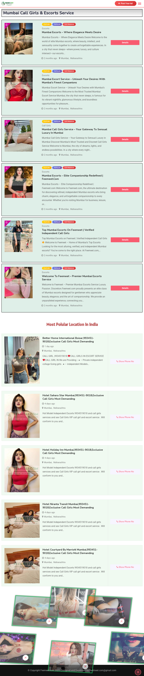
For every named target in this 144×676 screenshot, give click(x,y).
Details (125, 42)
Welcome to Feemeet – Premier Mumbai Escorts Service (72, 277)
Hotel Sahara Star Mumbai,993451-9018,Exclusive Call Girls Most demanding (73, 397)
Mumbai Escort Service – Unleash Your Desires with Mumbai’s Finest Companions (73, 80)
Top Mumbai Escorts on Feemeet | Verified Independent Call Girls (68, 231)
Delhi (57, 588)
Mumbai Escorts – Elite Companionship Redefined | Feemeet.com (72, 177)
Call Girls (46, 125)
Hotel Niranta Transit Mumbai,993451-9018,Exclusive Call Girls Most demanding (68, 505)
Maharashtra (76, 58)
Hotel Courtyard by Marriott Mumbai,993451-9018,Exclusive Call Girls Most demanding (70, 551)
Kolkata (64, 620)
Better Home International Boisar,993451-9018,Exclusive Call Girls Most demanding (68, 339)
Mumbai (65, 58)
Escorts (45, 28)
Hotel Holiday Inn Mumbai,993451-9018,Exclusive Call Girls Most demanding (73, 451)
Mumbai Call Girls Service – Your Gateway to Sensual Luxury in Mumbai (74, 131)
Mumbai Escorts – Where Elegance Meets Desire (71, 32)
